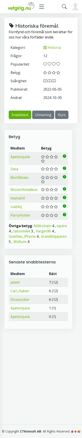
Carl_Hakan (19, 290)
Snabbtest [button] (20, 114)
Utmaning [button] (43, 114)
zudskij (16, 206)
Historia (52, 47)
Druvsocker (20, 299)
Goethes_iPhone (22, 236)
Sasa (14, 168)
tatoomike (21, 231)
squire (62, 225)
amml (14, 282)
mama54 (17, 198)
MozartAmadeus (24, 189)
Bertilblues (19, 177)
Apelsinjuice (20, 156)
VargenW (43, 231)
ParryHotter (20, 215)
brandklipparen (54, 236)
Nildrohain (42, 225)
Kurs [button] (62, 114)
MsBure (19, 241)
